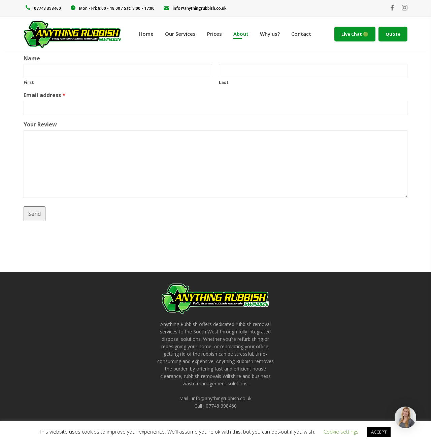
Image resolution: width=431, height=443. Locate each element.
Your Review (40, 124)
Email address (44, 95)
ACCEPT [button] (379, 432)
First (29, 82)
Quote (393, 34)
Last (224, 82)
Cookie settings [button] (341, 431)
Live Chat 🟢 (354, 34)
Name (32, 58)
